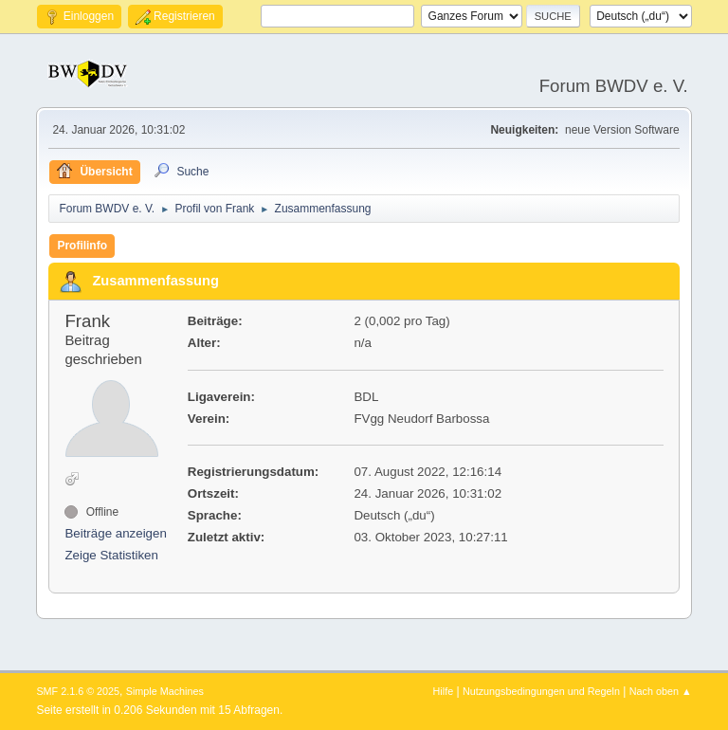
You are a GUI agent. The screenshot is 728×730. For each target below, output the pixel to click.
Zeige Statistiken (111, 555)
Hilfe (443, 691)
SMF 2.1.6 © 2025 (77, 691)
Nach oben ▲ (660, 691)
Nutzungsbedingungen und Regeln (541, 691)
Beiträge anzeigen (115, 533)
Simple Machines (165, 691)
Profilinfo (82, 245)
